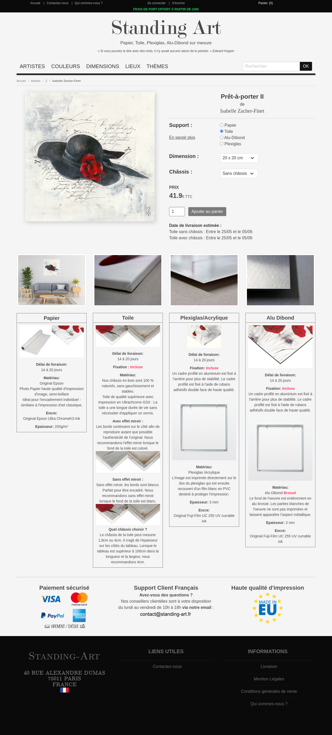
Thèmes (157, 66)
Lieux (132, 66)
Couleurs (65, 66)
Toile (226, 131)
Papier (228, 125)
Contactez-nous (57, 3)
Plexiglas (230, 144)
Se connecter (156, 3)
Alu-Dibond (232, 137)
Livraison (269, 666)
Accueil (35, 3)
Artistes (32, 66)
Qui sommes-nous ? (88, 3)
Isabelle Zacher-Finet (66, 80)
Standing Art (166, 28)
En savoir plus (182, 137)
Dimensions (102, 66)
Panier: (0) (265, 3)
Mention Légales (269, 679)
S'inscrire (178, 3)
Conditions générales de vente (269, 691)
